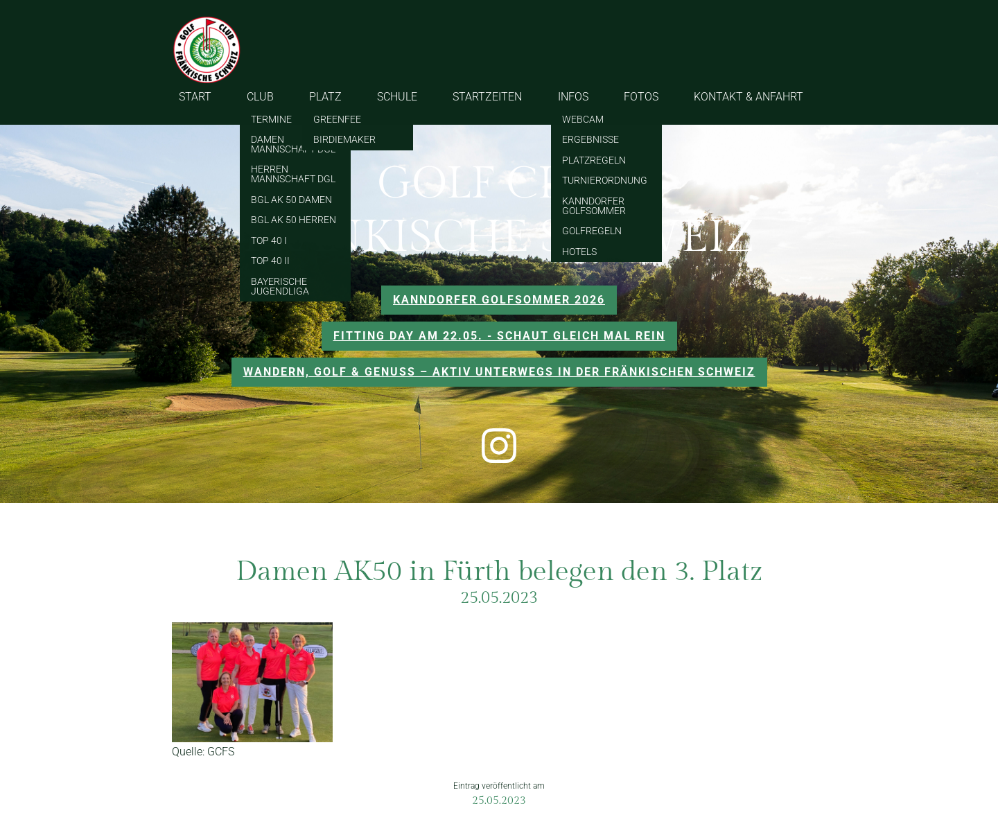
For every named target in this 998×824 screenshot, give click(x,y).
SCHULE (397, 96)
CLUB (260, 96)
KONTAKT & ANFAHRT (748, 96)
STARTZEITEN (487, 96)
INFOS (573, 96)
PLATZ (325, 96)
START (195, 96)
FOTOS (641, 96)
